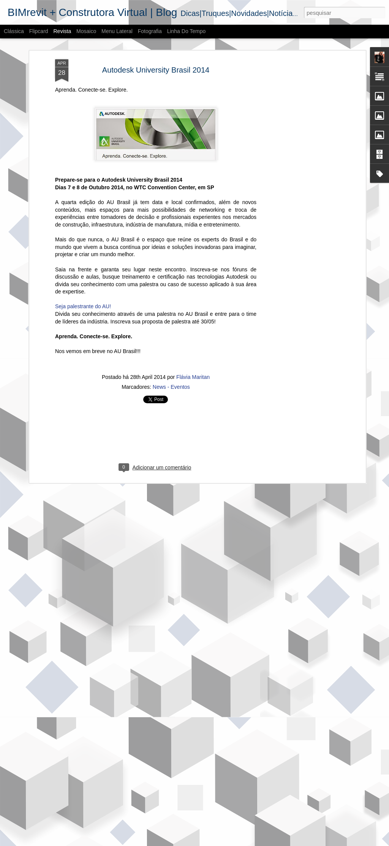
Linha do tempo (186, 31)
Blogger (225, 842)
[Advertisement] (298, 129)
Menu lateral (117, 31)
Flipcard (38, 31)
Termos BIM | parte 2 (146, 751)
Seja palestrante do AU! (83, 256)
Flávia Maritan (193, 327)
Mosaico (86, 31)
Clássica (14, 31)
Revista (62, 31)
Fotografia (150, 31)
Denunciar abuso (250, 842)
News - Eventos (171, 337)
